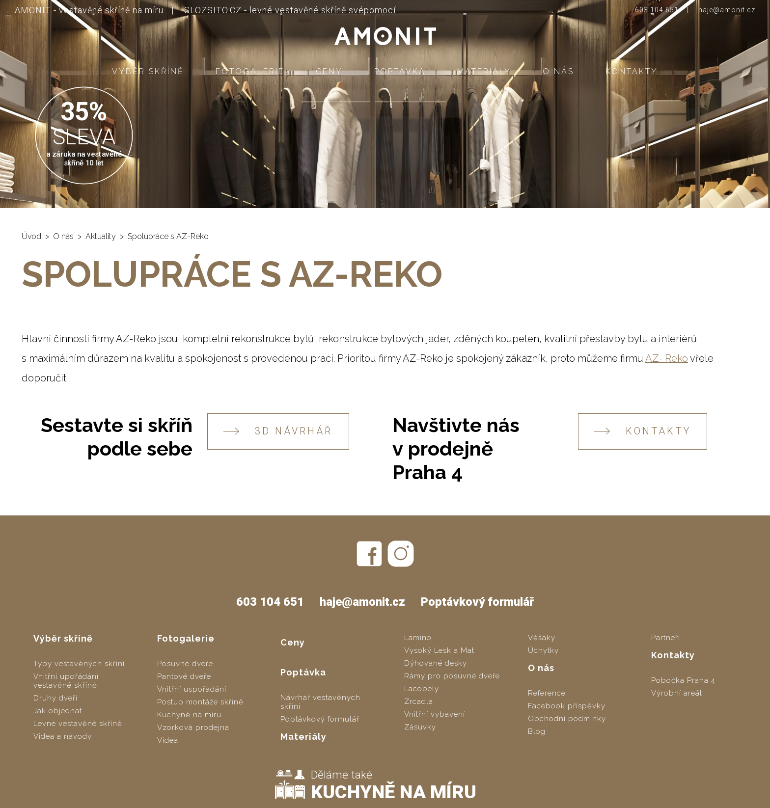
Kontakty (631, 71)
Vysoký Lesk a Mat (439, 650)
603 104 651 (657, 10)
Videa (167, 740)
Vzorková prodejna (193, 727)
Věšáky (541, 637)
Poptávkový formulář (477, 602)
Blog (537, 731)
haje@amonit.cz (726, 10)
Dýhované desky (435, 663)
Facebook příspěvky (566, 705)
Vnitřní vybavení (434, 714)
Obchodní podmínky (567, 718)
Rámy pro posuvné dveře (452, 676)
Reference (547, 693)
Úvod (31, 236)
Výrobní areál (676, 693)
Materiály (484, 71)
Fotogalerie (250, 71)
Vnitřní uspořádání (191, 689)
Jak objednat (57, 710)
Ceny (329, 71)
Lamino (418, 637)
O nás (558, 71)
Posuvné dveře (185, 663)
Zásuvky (420, 727)
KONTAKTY (642, 431)
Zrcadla (418, 701)
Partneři (665, 637)
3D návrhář (278, 431)
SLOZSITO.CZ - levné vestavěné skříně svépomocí (290, 10)
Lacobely (421, 688)
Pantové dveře (184, 676)
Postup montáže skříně (200, 702)
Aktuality (100, 236)
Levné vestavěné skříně (77, 723)
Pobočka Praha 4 (683, 680)
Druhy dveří (55, 698)
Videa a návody (62, 736)
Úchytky (543, 650)
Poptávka (400, 71)
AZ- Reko (666, 358)
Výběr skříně (148, 71)
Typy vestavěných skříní (79, 663)
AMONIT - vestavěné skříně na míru (89, 10)
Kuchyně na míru (189, 714)
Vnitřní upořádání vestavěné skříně (66, 681)
